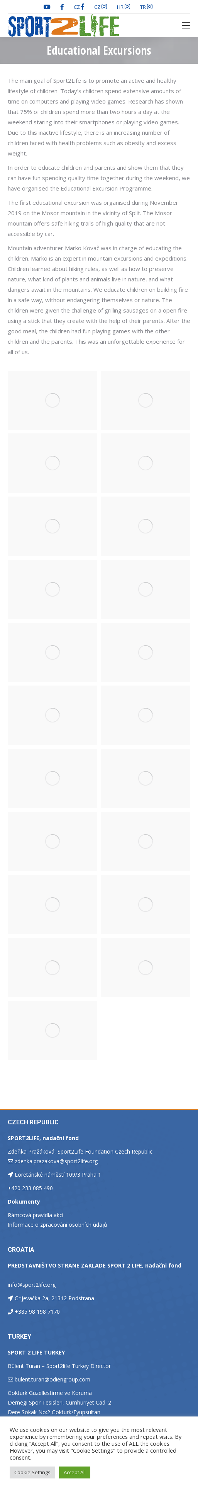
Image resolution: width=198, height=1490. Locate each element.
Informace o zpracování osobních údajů (57, 1224)
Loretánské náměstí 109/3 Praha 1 (58, 1174)
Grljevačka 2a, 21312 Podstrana (54, 1298)
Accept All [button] (75, 1472)
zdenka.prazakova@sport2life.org (56, 1161)
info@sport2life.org (32, 1284)
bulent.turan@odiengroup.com (52, 1379)
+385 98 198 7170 (37, 1311)
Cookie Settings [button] (32, 1472)
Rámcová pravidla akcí (35, 1215)
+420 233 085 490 (30, 1188)
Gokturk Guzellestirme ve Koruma (50, 1392)
